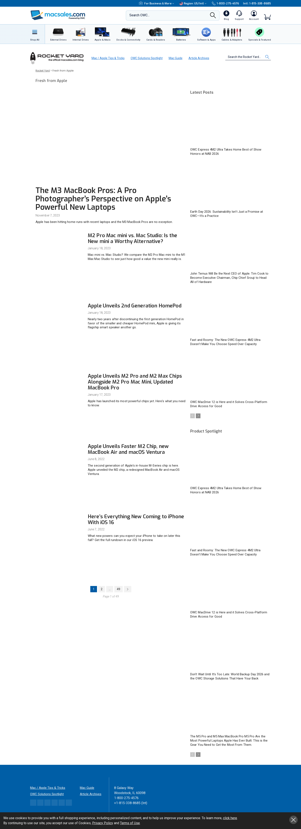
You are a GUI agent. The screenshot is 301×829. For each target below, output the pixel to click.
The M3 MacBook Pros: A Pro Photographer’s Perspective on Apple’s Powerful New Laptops (103, 199)
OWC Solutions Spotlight (147, 58)
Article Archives (199, 58)
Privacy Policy (102, 823)
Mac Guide (175, 58)
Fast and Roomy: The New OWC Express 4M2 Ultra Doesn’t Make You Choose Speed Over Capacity (225, 342)
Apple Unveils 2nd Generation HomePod (134, 305)
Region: (193, 3)
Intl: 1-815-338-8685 (257, 3)
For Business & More (157, 3)
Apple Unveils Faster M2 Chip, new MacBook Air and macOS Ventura (128, 449)
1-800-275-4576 (225, 3)
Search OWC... (139, 15)
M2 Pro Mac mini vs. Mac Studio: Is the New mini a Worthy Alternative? (132, 238)
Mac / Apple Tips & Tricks (108, 58)
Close (293, 820)
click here (230, 818)
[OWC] (58, 15)
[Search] (213, 16)
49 (118, 589)
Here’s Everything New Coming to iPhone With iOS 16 (136, 519)
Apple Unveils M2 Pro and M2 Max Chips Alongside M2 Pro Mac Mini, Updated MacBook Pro (135, 382)
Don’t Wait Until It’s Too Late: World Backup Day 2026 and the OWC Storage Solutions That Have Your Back (229, 677)
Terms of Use (130, 823)
